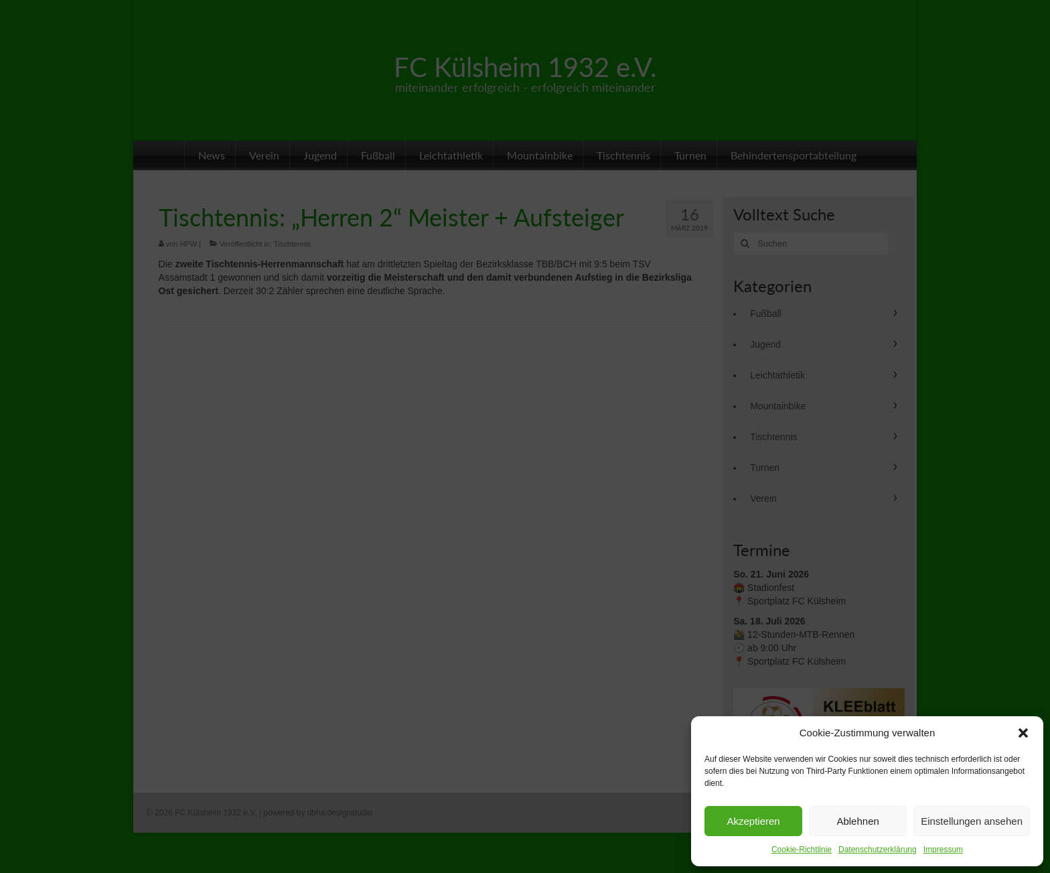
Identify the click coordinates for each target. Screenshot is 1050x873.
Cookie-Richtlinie (801, 849)
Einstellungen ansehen (972, 821)
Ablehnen (857, 821)
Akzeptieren (753, 821)
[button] (1023, 733)
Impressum (943, 849)
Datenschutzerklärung (877, 849)
